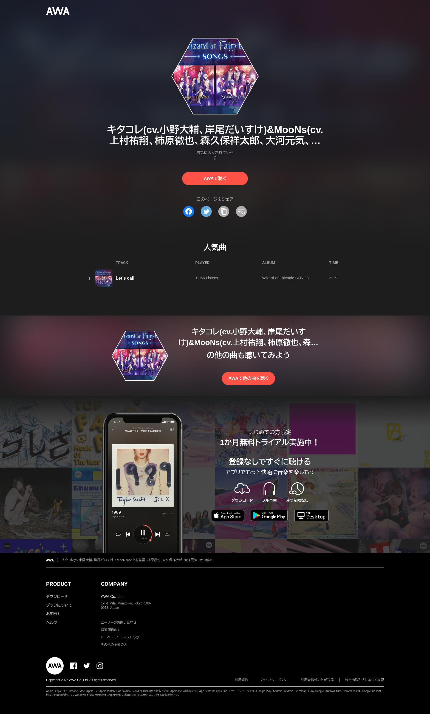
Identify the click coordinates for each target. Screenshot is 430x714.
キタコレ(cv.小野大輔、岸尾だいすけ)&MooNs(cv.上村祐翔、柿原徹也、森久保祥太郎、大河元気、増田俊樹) (138, 560)
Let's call (125, 278)
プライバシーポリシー (274, 680)
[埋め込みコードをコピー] (241, 211)
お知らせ (53, 614)
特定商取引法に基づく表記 (364, 680)
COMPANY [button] (114, 584)
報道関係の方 (111, 630)
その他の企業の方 (114, 645)
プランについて (59, 605)
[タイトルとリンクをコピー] (223, 211)
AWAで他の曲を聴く (248, 378)
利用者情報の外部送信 (317, 680)
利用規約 (241, 680)
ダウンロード (56, 596)
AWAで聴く (215, 178)
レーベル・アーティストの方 (120, 637)
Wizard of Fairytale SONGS (285, 278)
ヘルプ (51, 622)
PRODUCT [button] (58, 584)
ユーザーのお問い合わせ (119, 622)
